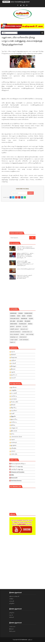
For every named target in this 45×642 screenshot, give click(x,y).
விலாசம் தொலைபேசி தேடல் (22, 464)
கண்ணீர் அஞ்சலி (14, 329)
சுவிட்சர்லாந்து (29, 334)
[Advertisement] (27, 218)
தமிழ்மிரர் (11, 612)
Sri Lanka (20, 321)
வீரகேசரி (11, 617)
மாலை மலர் (12, 626)
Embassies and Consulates (22, 472)
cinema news (28, 313)
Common (12, 315)
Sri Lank (12, 321)
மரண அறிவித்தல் (24, 339)
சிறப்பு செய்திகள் (14, 334)
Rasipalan (24, 318)
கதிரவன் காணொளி (14, 596)
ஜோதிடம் (12, 342)
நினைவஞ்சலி (23, 337)
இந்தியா (12, 326)
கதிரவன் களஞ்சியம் (15, 331)
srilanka (27, 321)
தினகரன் (11, 628)
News (23, 315)
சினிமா (22, 334)
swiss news (13, 323)
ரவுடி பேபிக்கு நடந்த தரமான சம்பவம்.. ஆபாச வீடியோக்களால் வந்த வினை (26, 248)
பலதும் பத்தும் (14, 339)
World (30, 323)
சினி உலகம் (12, 631)
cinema (20, 313)
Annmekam (13, 313)
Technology (22, 323)
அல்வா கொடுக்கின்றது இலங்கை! (19, 2)
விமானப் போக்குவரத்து (22, 467)
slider (31, 318)
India (18, 315)
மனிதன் (11, 598)
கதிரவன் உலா (24, 329)
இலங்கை (18, 326)
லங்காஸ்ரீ (11, 601)
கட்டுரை (25, 326)
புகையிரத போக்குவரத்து (22, 470)
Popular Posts (14, 318)
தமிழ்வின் (11, 603)
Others (29, 315)
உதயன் (11, 615)
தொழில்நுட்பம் (14, 337)
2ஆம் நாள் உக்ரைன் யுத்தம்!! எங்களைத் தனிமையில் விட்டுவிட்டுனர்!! (24, 277)
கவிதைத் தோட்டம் (27, 331)
